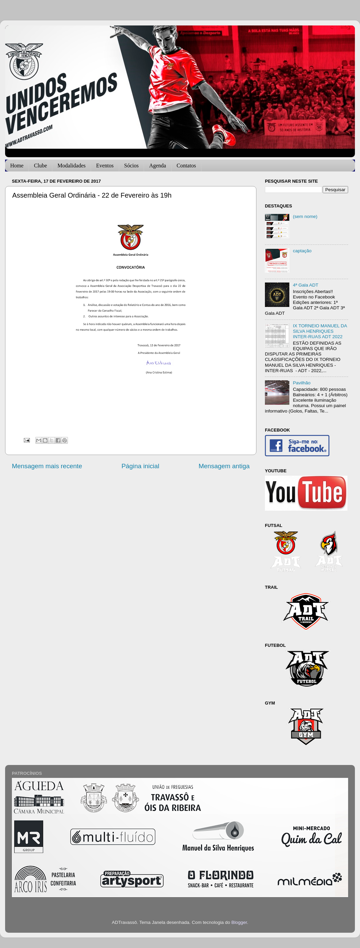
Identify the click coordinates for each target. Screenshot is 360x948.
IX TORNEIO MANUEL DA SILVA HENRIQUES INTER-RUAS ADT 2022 (320, 331)
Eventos (105, 165)
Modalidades (71, 165)
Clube (40, 165)
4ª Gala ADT (305, 285)
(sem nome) (305, 216)
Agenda (157, 165)
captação (302, 250)
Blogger (239, 922)
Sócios (131, 165)
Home (16, 165)
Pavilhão (301, 382)
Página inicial (140, 466)
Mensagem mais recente (47, 466)
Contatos (186, 165)
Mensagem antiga (224, 466)
